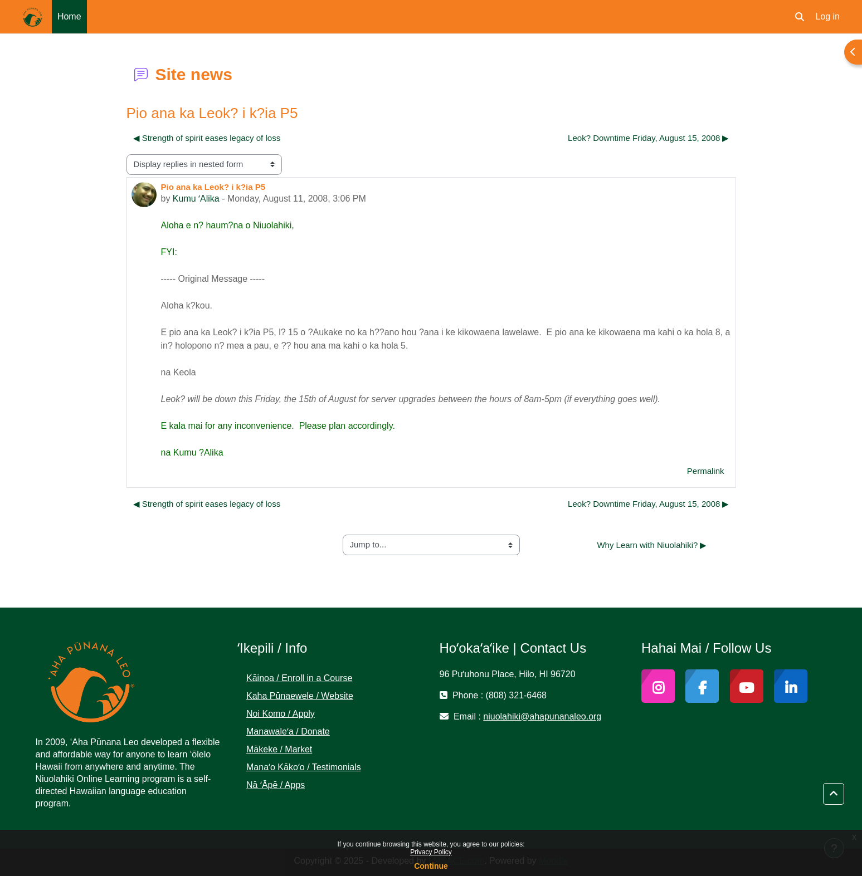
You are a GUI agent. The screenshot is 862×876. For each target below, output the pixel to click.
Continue (431, 866)
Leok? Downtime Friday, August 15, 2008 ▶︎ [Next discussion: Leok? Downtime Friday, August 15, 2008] (648, 138)
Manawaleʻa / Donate (288, 731)
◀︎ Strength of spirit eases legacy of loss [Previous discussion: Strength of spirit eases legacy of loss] (207, 138)
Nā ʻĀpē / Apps (275, 785)
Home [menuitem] (69, 16)
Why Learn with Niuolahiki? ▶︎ (652, 545)
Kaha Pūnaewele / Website (299, 696)
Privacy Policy (431, 852)
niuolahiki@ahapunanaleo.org (542, 716)
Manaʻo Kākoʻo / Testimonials (303, 767)
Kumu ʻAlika (196, 198)
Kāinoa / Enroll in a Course (299, 678)
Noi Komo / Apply (280, 713)
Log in (827, 16)
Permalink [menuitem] (705, 471)
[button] (799, 16)
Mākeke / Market (279, 749)
